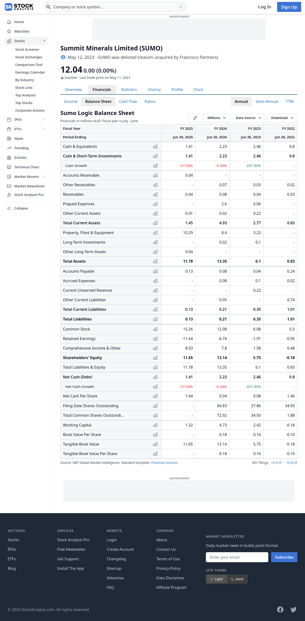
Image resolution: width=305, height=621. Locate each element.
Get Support (68, 558)
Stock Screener (27, 49)
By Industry (24, 80)
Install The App (70, 568)
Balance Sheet (98, 101)
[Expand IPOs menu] (44, 119)
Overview (73, 89)
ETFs (12, 558)
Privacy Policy (168, 568)
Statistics (129, 89)
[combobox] (115, 7)
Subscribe (284, 557)
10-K (276, 462)
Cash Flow (128, 101)
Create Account (120, 549)
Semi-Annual (266, 101)
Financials (102, 89)
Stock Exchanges (28, 57)
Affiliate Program (171, 587)
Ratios (150, 101)
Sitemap (114, 568)
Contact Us (166, 549)
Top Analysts (25, 95)
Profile (177, 89)
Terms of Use (168, 558)
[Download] (282, 117)
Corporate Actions (30, 110)
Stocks (13, 539)
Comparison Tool (28, 64)
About (161, 539)
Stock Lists (23, 87)
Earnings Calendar (30, 72)
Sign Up (289, 7)
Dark (237, 579)
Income (71, 101)
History (154, 89)
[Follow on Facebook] (280, 609)
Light (216, 579)
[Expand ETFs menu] (44, 129)
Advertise (115, 578)
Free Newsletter (71, 549)
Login (112, 539)
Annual (241, 101)
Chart (198, 89)
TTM (290, 101)
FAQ (110, 587)
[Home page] (19, 7)
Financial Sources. (164, 462)
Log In (264, 7)
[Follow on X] (293, 609)
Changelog (116, 558)
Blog (12, 568)
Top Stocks (23, 102)
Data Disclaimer (170, 578)
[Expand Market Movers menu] (44, 176)
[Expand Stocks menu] (44, 41)
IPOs (12, 549)
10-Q (291, 462)
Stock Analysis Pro (73, 539)
